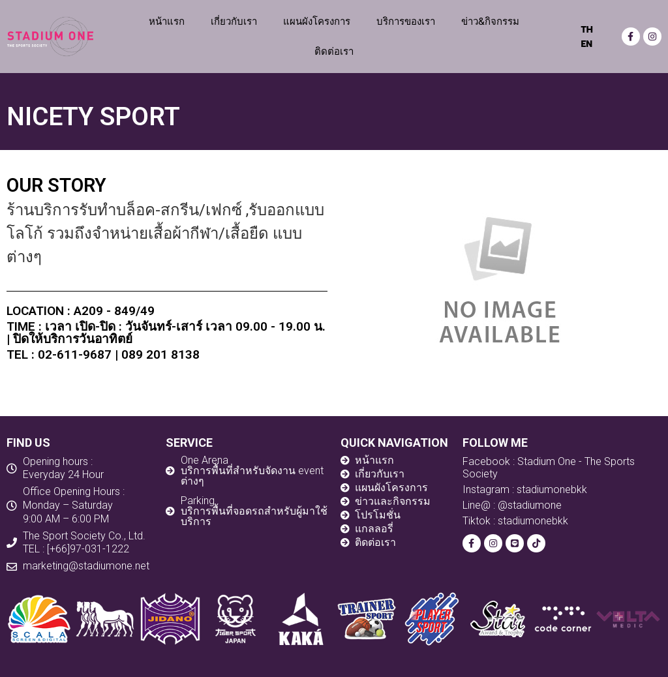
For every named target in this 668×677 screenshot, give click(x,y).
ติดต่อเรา (334, 51)
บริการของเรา (405, 21)
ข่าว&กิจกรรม (490, 21)
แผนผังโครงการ (316, 21)
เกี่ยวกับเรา (234, 21)
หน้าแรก (167, 21)
